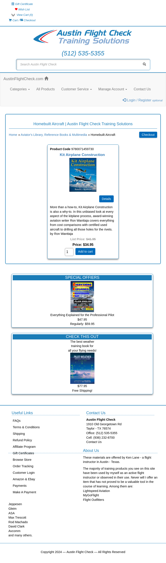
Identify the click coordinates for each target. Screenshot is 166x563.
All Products (45, 89)
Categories (20, 89)
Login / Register (143, 100)
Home (13, 134)
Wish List (22, 9)
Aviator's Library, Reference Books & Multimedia (54, 134)
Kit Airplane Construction (82, 155)
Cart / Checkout (22, 20)
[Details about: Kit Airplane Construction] (106, 198)
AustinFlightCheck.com (25, 78)
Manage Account (112, 89)
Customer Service (76, 89)
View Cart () (25, 14)
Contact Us (142, 89)
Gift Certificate (22, 4)
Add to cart (85, 251)
